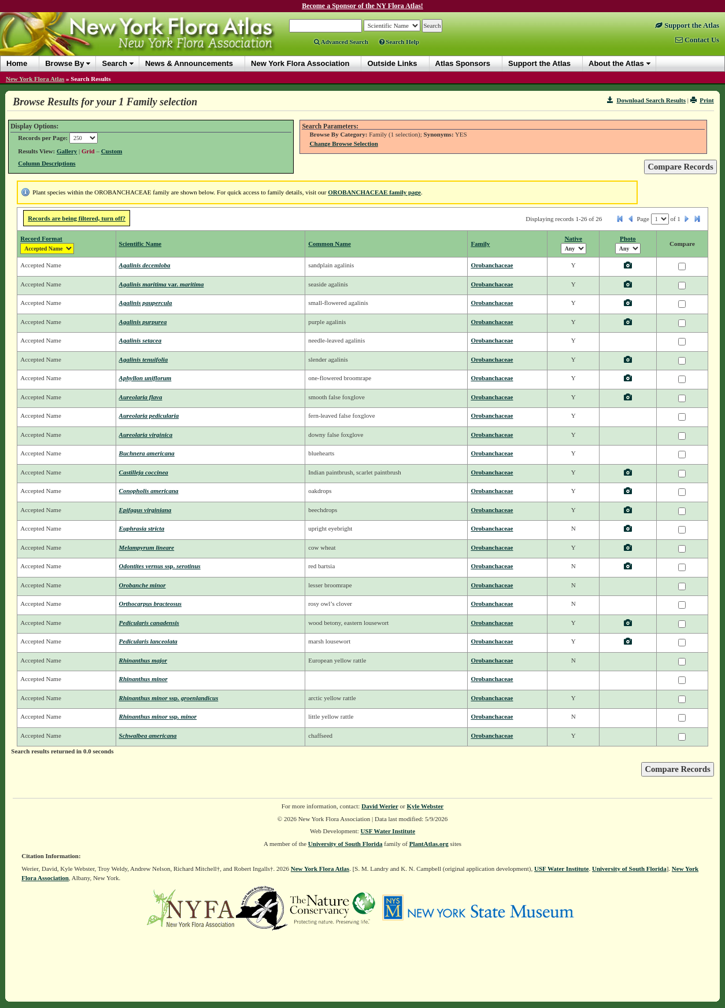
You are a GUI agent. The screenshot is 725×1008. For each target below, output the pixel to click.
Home (16, 63)
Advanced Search (341, 41)
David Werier (379, 806)
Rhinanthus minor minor (158, 716)
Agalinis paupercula (145, 302)
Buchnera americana (147, 453)
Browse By (64, 63)
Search (114, 63)
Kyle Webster (425, 806)
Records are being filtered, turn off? (76, 218)
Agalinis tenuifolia (143, 359)
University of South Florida (345, 843)
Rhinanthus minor (143, 678)
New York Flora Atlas (35, 78)
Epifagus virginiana (145, 509)
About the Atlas (616, 63)
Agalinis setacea (140, 340)
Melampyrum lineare (147, 547)
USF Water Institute (388, 830)
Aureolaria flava (140, 396)
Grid (88, 151)
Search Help (399, 41)
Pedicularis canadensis (149, 622)
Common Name (329, 243)
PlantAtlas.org (429, 843)
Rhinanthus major (143, 660)
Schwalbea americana (148, 735)
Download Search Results (646, 100)
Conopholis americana (149, 490)
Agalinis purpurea (143, 321)
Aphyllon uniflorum (145, 377)
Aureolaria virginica (146, 434)
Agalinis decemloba (145, 265)
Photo (628, 238)
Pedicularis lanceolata (148, 641)
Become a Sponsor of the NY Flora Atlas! (362, 6)
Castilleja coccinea (143, 472)
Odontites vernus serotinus (160, 565)
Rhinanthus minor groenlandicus (169, 697)
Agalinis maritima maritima (161, 284)
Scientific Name (140, 243)
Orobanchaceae (492, 265)
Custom (112, 151)
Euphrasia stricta (142, 528)
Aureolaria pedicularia (149, 415)
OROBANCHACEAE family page (374, 192)
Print (702, 100)
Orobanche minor (142, 585)
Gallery (67, 151)
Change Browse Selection (343, 143)
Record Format (41, 238)
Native (573, 238)
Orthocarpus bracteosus (150, 603)
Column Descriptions (46, 163)
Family (480, 243)
